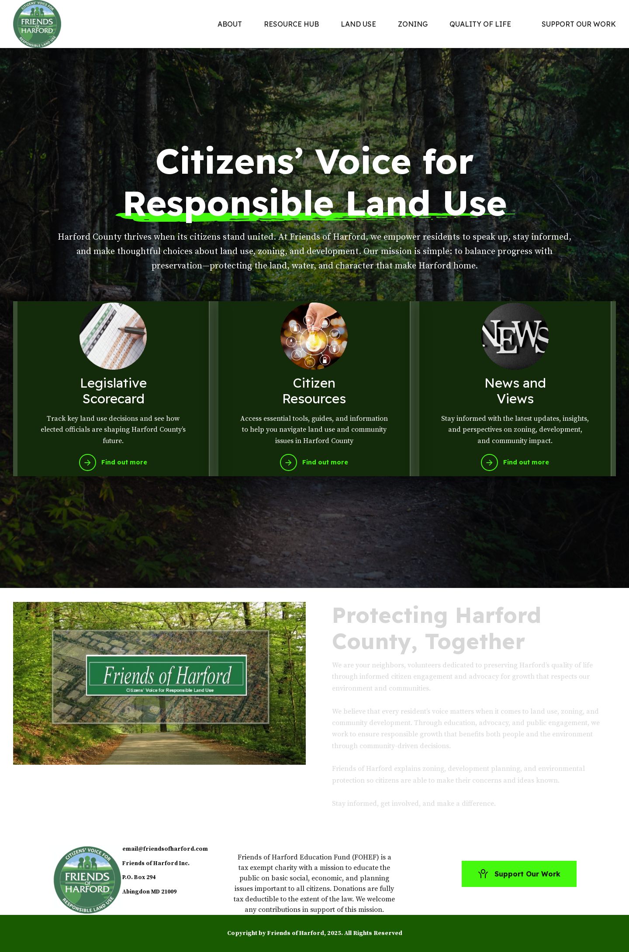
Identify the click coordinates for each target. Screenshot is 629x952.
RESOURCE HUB (291, 24)
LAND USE (358, 24)
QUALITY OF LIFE (480, 24)
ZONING (413, 24)
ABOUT (230, 24)
